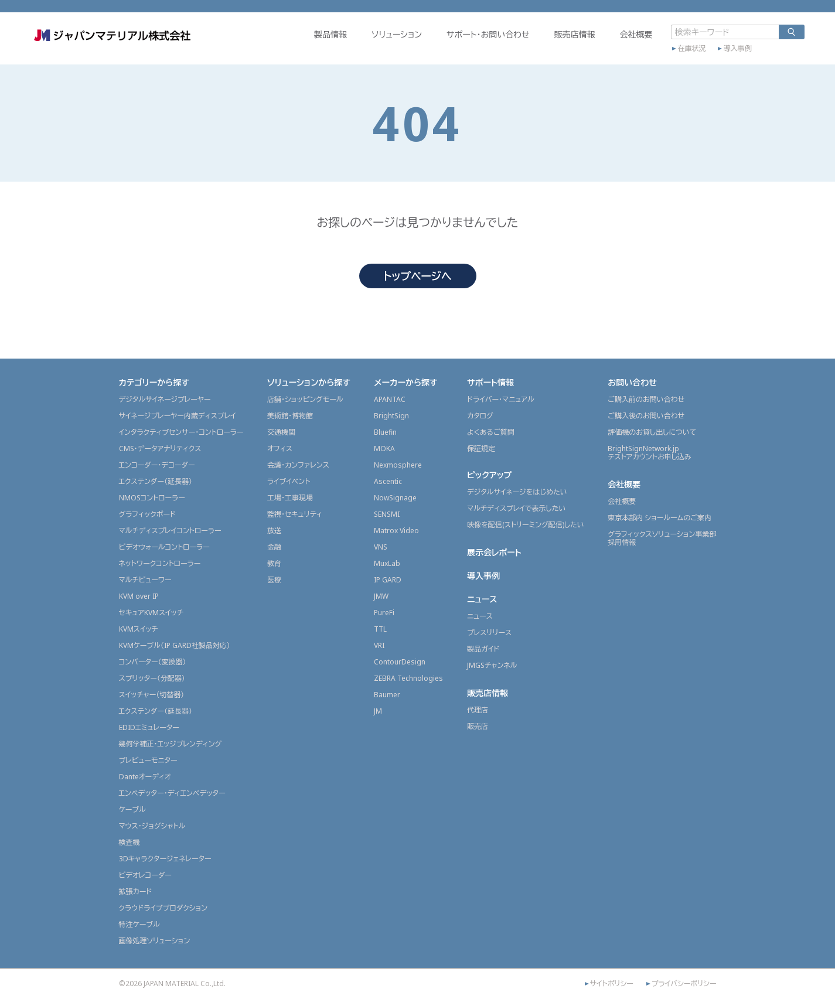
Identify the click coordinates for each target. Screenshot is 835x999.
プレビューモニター (148, 760)
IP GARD (387, 580)
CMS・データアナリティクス (160, 449)
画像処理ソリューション (154, 941)
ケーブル (132, 809)
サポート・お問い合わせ (458, 44)
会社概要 (607, 44)
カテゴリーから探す (154, 382)
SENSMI (387, 514)
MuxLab (387, 563)
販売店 (477, 726)
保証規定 (481, 449)
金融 (274, 547)
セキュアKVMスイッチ (151, 613)
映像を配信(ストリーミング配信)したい (525, 525)
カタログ (480, 416)
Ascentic (388, 481)
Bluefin (385, 432)
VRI (379, 645)
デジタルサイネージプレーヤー (165, 399)
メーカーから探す (405, 382)
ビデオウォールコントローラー (164, 547)
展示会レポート (494, 552)
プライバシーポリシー (684, 983)
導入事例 (708, 57)
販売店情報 (545, 44)
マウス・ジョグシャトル (152, 826)
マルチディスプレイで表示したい (516, 508)
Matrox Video (396, 531)
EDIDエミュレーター (149, 727)
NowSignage (395, 498)
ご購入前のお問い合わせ (646, 399)
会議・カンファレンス (298, 465)
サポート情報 (490, 382)
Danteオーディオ (145, 777)
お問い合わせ (632, 382)
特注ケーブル (139, 924)
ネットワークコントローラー (160, 563)
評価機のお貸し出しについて (652, 432)
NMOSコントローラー (152, 498)
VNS (380, 547)
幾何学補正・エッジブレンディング (170, 744)
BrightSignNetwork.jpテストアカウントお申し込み (649, 453)
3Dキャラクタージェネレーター (165, 859)
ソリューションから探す (308, 382)
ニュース (482, 599)
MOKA (384, 449)
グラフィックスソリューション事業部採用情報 (662, 538)
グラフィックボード (147, 514)
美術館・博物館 (290, 416)
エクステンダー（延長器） (156, 481)
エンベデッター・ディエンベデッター (172, 793)
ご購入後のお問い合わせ (646, 416)
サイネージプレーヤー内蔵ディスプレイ (177, 416)
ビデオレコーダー (145, 875)
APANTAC (389, 399)
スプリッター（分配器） (152, 678)
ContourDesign (399, 662)
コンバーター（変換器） (152, 662)
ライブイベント (288, 481)
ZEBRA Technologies (408, 678)
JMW (381, 596)
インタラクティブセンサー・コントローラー (181, 432)
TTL (380, 629)
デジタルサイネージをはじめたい (517, 492)
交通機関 (281, 432)
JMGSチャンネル (492, 665)
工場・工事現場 (290, 498)
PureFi (384, 613)
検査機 (129, 842)
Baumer (387, 695)
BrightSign (391, 416)
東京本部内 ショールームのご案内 (659, 518)
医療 (274, 580)
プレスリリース (489, 632)
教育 (274, 563)
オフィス (279, 449)
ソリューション (367, 44)
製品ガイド (483, 649)
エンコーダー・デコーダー (157, 465)
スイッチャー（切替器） (152, 695)
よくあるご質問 (490, 432)
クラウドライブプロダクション (163, 908)
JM (378, 711)
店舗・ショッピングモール (305, 399)
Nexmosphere (398, 465)
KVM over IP (139, 596)
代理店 (477, 710)
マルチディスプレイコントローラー (170, 531)
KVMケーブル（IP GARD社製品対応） (174, 645)
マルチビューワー (145, 580)
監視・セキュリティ (294, 514)
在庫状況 (663, 57)
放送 (274, 531)
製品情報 (301, 44)
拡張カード (135, 891)
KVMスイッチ (138, 629)
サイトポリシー (611, 983)
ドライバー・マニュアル (500, 399)
